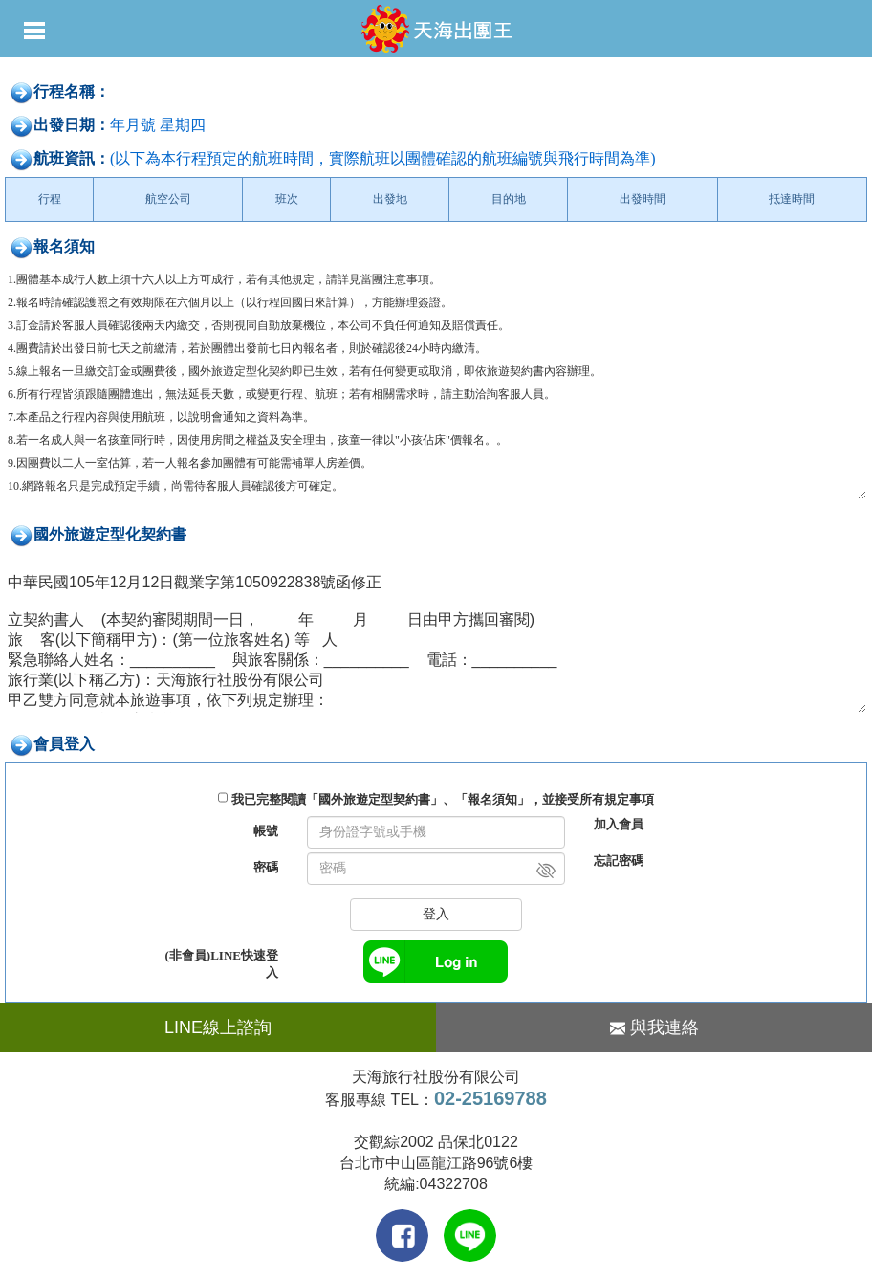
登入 (436, 914)
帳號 (265, 831)
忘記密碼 (618, 860)
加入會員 (618, 824)
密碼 (265, 867)
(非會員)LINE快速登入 (221, 964)
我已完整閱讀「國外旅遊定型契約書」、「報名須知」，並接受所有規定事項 (442, 799)
